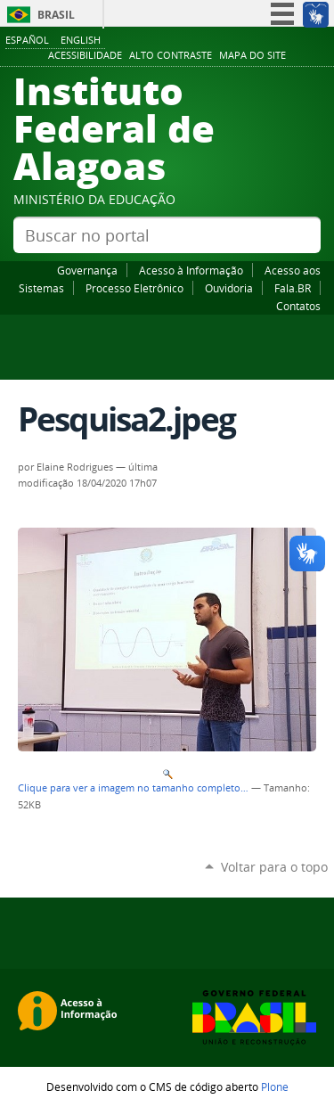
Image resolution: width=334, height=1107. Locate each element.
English (81, 39)
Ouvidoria (229, 288)
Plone (275, 1086)
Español (27, 39)
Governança (87, 270)
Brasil (56, 14)
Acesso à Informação (191, 270)
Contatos (298, 306)
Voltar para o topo (274, 866)
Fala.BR (292, 288)
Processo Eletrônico (134, 288)
